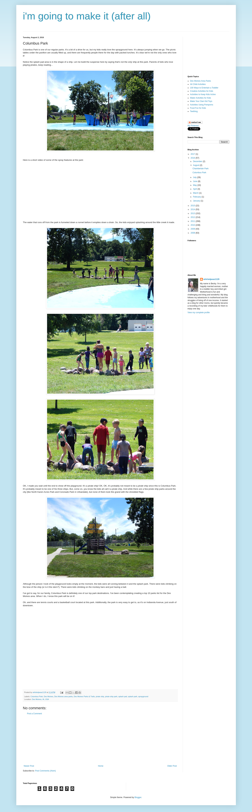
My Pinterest (193, 126)
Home (100, 766)
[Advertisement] (100, 740)
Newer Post (29, 766)
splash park (132, 696)
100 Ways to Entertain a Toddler (204, 88)
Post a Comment (34, 713)
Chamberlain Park (200, 168)
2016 (193, 158)
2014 (193, 209)
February (197, 197)
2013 (193, 213)
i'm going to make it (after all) (87, 16)
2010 (193, 225)
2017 (193, 154)
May (195, 185)
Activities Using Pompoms (201, 105)
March (196, 193)
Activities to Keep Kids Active (203, 94)
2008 (193, 233)
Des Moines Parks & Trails (84, 696)
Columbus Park (36, 696)
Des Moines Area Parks (200, 81)
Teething (194, 111)
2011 (193, 221)
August (196, 165)
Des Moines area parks (63, 696)
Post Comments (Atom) (45, 771)
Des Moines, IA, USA (40, 699)
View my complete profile (199, 312)
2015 (193, 205)
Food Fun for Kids (198, 108)
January (197, 201)
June (195, 181)
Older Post (172, 766)
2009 (193, 229)
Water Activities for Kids (200, 98)
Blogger (138, 797)
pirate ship (100, 696)
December (198, 161)
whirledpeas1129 (40, 692)
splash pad (122, 696)
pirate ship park (111, 696)
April (195, 189)
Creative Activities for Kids (201, 91)
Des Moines (48, 696)
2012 (193, 217)
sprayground (143, 696)
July (195, 177)
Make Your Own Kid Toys (201, 101)
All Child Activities (198, 84)
